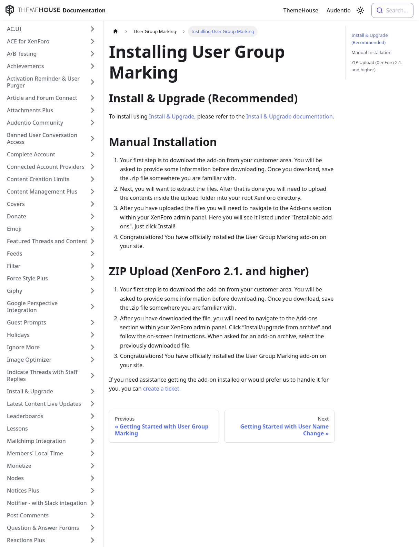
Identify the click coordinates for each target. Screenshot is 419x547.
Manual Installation (371, 52)
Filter (13, 266)
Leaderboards (25, 416)
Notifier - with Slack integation (47, 503)
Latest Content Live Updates (44, 403)
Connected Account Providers (45, 167)
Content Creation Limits (38, 179)
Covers (16, 204)
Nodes (15, 478)
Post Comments (28, 515)
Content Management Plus (42, 191)
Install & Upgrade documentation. (290, 116)
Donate (16, 216)
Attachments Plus (30, 110)
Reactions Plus (26, 540)
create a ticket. (162, 388)
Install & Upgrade (30, 391)
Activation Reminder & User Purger (43, 82)
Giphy (14, 291)
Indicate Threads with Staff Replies (42, 375)
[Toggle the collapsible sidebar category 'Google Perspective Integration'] (92, 307)
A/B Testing (22, 54)
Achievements (25, 66)
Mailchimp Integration (36, 441)
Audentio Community (35, 122)
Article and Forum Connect (42, 98)
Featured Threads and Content (47, 241)
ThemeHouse (300, 10)
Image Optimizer (29, 359)
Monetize (19, 465)
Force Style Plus (27, 278)
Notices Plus (23, 490)
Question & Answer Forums (43, 527)
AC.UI (14, 29)
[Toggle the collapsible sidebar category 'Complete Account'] (92, 154)
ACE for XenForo (28, 41)
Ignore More (23, 347)
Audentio (339, 10)
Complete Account (31, 154)
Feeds (14, 253)
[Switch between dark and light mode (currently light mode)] (360, 10)
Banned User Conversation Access (42, 138)
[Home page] (115, 31)
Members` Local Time (35, 453)
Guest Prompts (26, 322)
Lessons (17, 428)
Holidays (18, 335)
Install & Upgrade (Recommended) (369, 38)
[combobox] (392, 10)
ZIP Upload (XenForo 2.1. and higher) (376, 66)
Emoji (14, 229)
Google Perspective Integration (32, 306)
